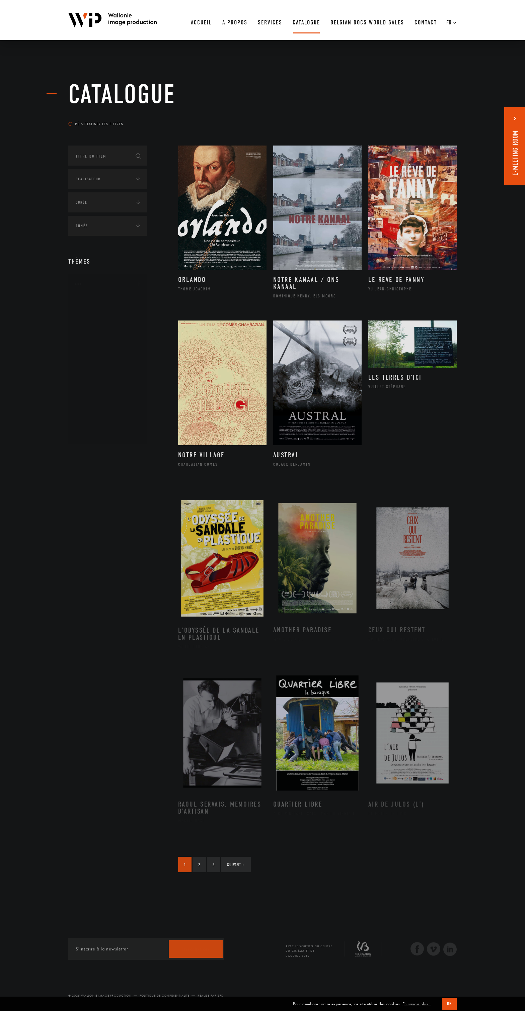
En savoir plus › (416, 1004)
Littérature (94, 357)
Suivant (235, 864)
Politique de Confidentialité (165, 996)
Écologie (84, 475)
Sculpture (93, 421)
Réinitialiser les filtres (95, 123)
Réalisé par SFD (211, 996)
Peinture (91, 389)
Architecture (97, 304)
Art (78, 284)
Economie (85, 496)
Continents (87, 454)
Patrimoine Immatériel (107, 378)
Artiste (90, 325)
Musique (91, 368)
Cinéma (90, 336)
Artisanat (93, 314)
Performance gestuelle (108, 399)
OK (449, 1004)
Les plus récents (440, 117)
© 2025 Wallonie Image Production (100, 996)
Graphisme (94, 346)
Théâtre (90, 432)
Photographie (98, 410)
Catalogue (121, 94)
